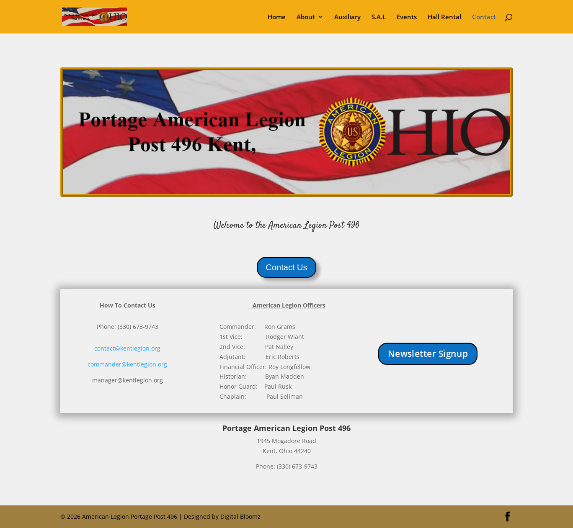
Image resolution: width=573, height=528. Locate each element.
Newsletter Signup (427, 354)
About (306, 17)
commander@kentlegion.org (127, 364)
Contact (484, 17)
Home (277, 17)
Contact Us (286, 267)
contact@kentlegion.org (127, 348)
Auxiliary (347, 17)
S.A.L (379, 17)
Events (407, 17)
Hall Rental (444, 17)
